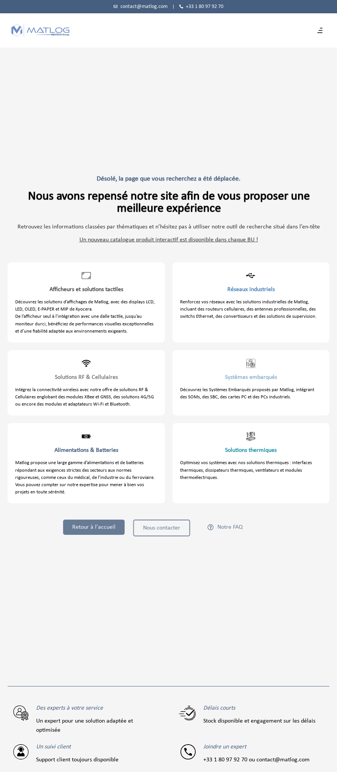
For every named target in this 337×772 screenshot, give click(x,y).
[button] (320, 30)
